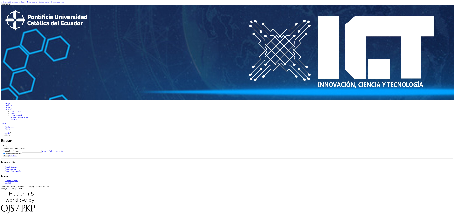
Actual (7, 103)
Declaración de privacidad (19, 117)
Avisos (7, 107)
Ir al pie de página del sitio (54, 2)
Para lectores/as (11, 167)
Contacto (13, 119)
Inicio (7, 133)
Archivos (8, 105)
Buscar (3, 123)
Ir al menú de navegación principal (31, 2)
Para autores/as (10, 169)
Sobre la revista (15, 111)
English (8, 183)
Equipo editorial (16, 115)
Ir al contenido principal (9, 2)
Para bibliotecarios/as (13, 171)
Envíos (12, 113)
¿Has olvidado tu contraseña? (52, 151)
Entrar (7, 129)
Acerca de (9, 109)
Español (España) (11, 181)
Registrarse (9, 127)
